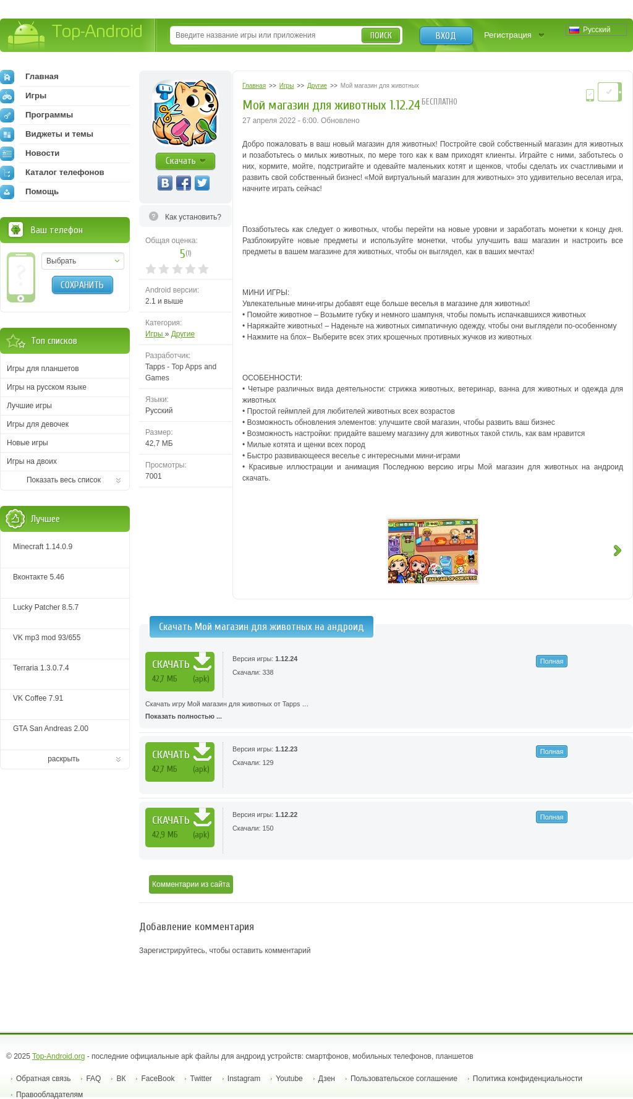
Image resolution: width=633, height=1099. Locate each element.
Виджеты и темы (46, 134)
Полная (552, 661)
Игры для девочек (38, 424)
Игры (155, 334)
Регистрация (508, 35)
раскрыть (64, 759)
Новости (29, 153)
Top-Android (75, 36)
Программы (36, 115)
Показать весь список (64, 480)
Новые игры (27, 442)
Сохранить (82, 285)
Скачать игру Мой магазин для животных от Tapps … (386, 711)
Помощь (29, 191)
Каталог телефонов (52, 172)
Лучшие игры (29, 405)
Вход (446, 35)
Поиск (381, 35)
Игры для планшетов (43, 368)
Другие (183, 334)
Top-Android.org (58, 1056)
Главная (29, 76)
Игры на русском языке (47, 387)
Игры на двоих (32, 461)
